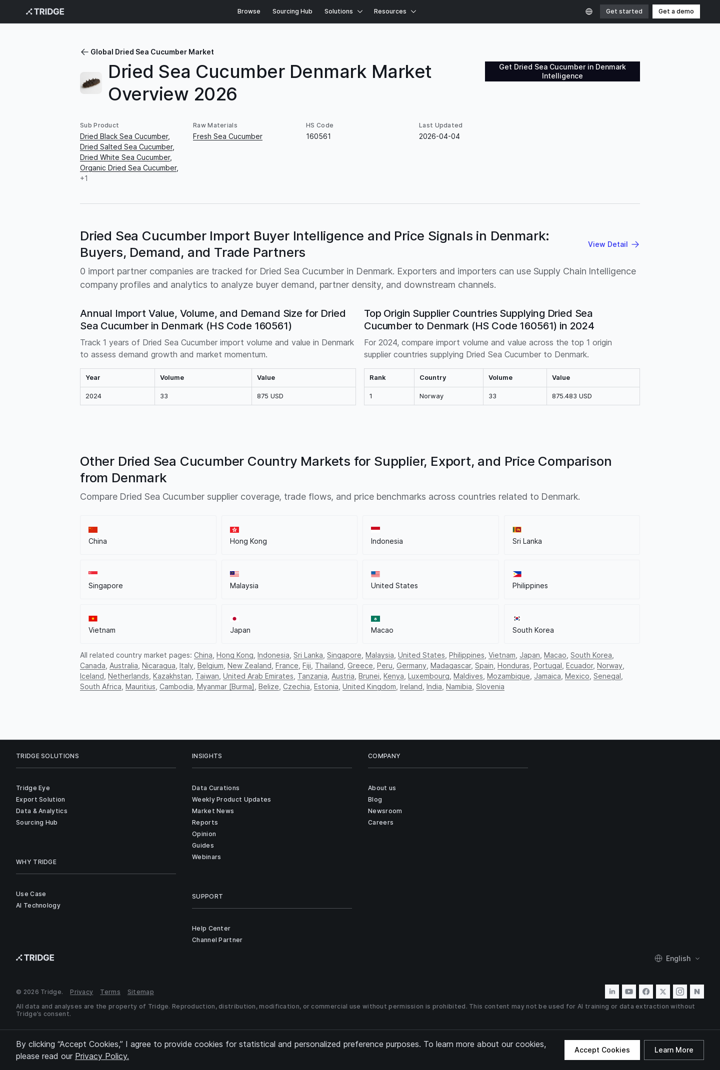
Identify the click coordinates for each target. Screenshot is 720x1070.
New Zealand (250, 665)
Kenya (394, 676)
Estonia (326, 686)
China (203, 655)
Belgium (211, 665)
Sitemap (141, 992)
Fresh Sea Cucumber (227, 136)
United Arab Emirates (258, 676)
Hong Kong (235, 655)
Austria (343, 676)
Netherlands (128, 676)
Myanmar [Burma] (225, 686)
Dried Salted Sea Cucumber (126, 146)
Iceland (92, 676)
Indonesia (274, 655)
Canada (93, 665)
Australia (124, 665)
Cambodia (176, 686)
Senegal (607, 676)
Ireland (411, 686)
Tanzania (313, 676)
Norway (609, 665)
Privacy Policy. (102, 1056)
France (287, 665)
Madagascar (450, 665)
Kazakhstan (172, 676)
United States (421, 655)
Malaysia (380, 655)
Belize (268, 686)
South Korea (591, 655)
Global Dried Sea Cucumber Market (147, 51)
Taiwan (207, 676)
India (434, 686)
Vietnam (502, 655)
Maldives (468, 676)
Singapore (344, 655)
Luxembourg (429, 676)
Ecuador (579, 665)
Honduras (514, 665)
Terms (110, 992)
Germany (411, 665)
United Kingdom (369, 686)
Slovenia (490, 686)
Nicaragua (159, 665)
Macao (555, 655)
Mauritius (141, 686)
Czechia (296, 686)
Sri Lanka (308, 655)
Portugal (548, 665)
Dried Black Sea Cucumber (124, 136)
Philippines (466, 655)
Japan (530, 655)
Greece (360, 665)
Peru (384, 665)
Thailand (329, 665)
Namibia (459, 686)
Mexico (577, 676)
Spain (484, 665)
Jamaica (547, 676)
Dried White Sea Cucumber (125, 157)
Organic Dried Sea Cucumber (128, 167)
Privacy (81, 992)
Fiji (306, 665)
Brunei (369, 676)
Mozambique (508, 676)
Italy (187, 665)
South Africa (101, 686)
